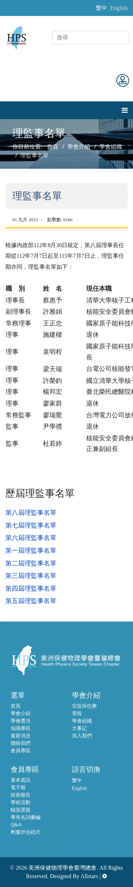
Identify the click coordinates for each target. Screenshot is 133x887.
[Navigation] (125, 110)
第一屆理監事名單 (30, 550)
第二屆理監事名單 (30, 563)
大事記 (79, 728)
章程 (77, 713)
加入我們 (82, 735)
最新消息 (21, 735)
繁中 (101, 8)
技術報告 (21, 795)
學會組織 (82, 721)
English (119, 8)
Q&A (16, 824)
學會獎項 (21, 721)
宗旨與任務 (84, 706)
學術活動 (21, 802)
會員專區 (21, 750)
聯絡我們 (21, 743)
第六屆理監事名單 (30, 537)
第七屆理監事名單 (30, 525)
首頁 (16, 706)
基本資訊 (21, 780)
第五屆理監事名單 (30, 600)
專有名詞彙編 (25, 817)
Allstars (89, 876)
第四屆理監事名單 (30, 588)
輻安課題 (21, 810)
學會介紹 (21, 713)
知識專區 (21, 728)
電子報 (18, 787)
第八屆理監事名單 (30, 512)
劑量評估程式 (25, 832)
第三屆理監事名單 (30, 575)
